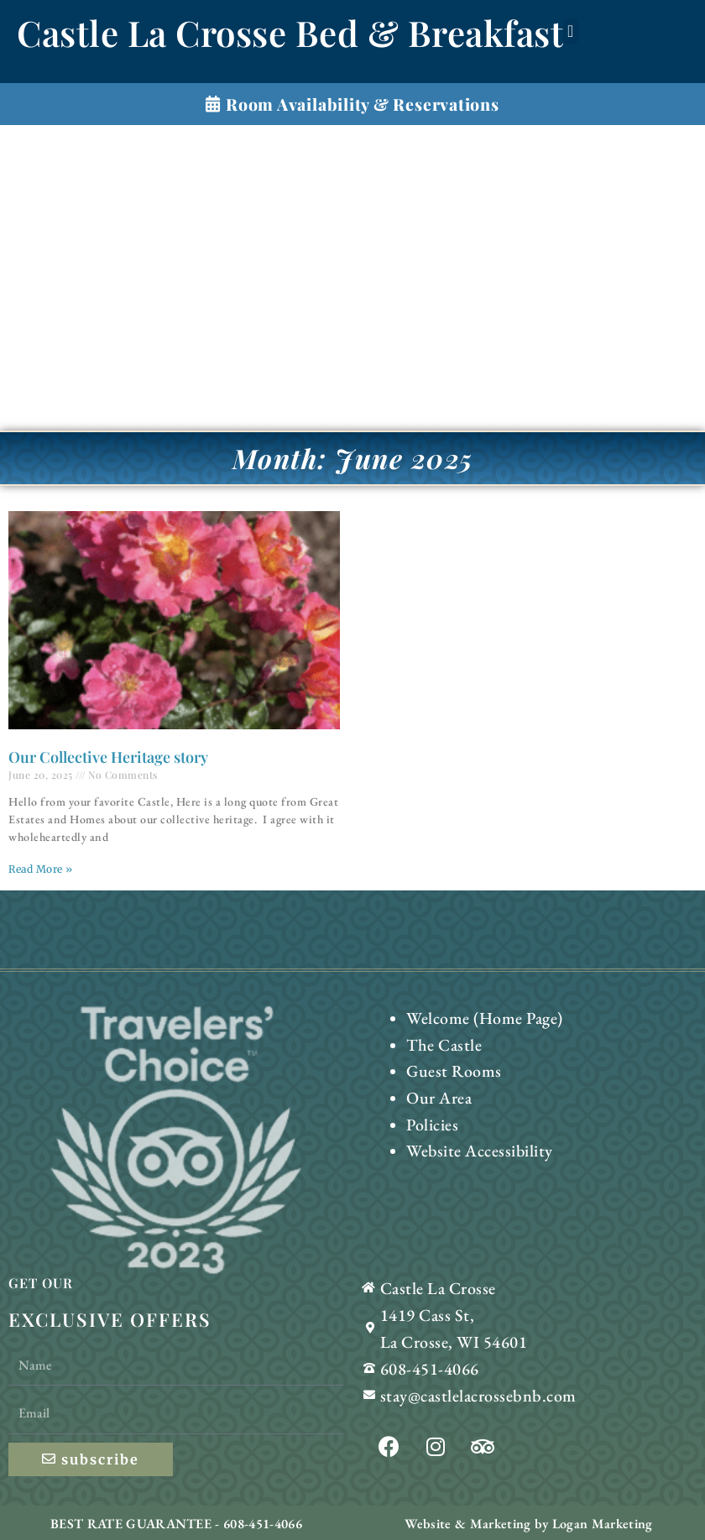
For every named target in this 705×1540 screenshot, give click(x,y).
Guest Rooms (449, 1065)
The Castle (440, 1041)
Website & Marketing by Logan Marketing (528, 1522)
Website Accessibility (473, 1137)
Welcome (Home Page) (477, 1016)
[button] (570, 31)
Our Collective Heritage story (108, 757)
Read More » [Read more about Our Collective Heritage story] (40, 869)
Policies (430, 1113)
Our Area (436, 1089)
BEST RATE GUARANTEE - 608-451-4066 (176, 1522)
